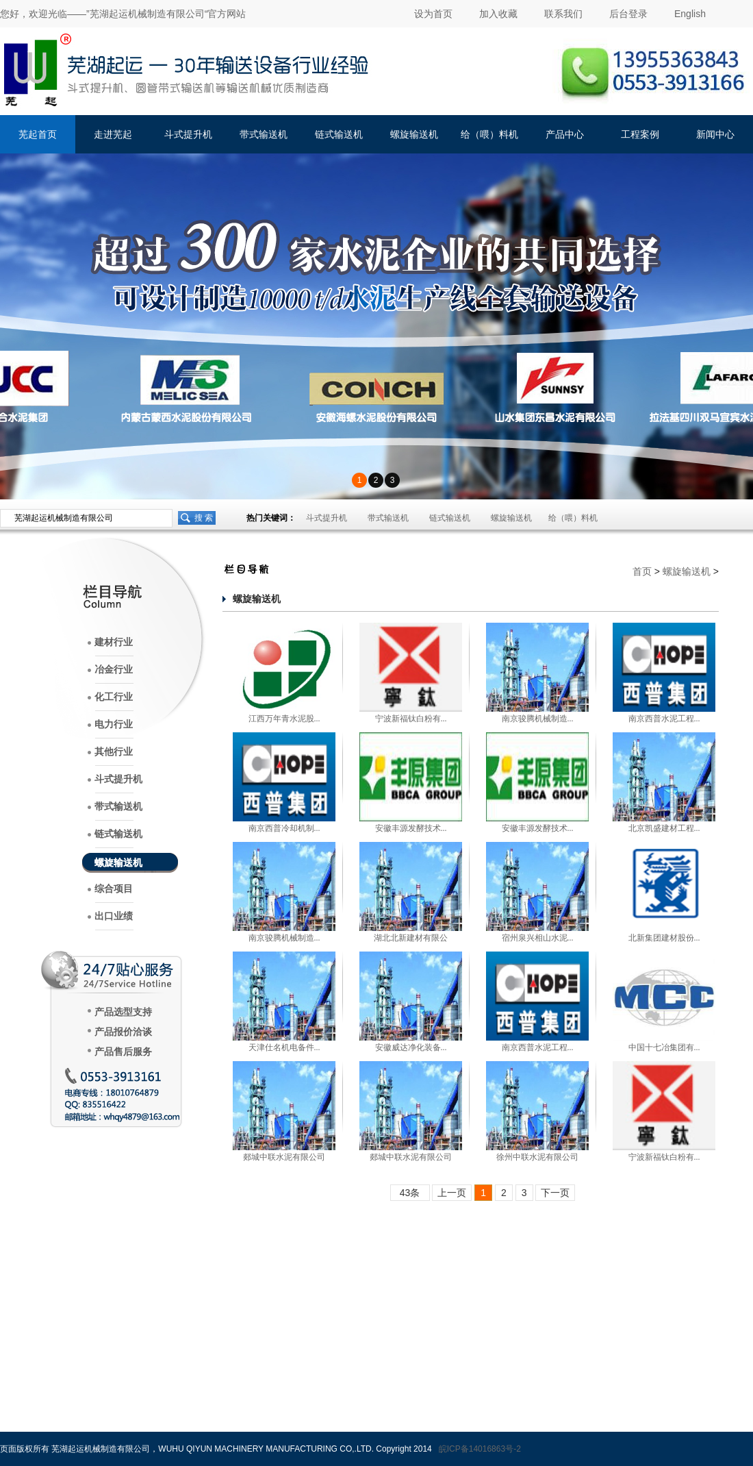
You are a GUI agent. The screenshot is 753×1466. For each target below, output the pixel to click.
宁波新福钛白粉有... (411, 718)
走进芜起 (113, 134)
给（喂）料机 (489, 134)
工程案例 (640, 134)
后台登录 (628, 13)
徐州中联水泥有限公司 (537, 1157)
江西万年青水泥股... (284, 718)
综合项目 (113, 889)
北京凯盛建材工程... (664, 828)
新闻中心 (715, 134)
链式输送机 (339, 134)
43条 (410, 1192)
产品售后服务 (123, 1052)
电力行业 (113, 724)
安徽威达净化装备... (411, 1047)
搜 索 (203, 518)
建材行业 (113, 642)
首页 (642, 571)
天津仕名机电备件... (284, 1047)
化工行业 (113, 697)
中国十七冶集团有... (664, 1047)
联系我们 (563, 13)
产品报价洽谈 (123, 1032)
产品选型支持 (123, 1012)
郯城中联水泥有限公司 (284, 1157)
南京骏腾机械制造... (538, 718)
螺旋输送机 (414, 134)
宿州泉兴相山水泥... (538, 938)
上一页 (451, 1192)
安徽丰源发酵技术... (411, 828)
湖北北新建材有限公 (411, 938)
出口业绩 (113, 916)
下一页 (555, 1192)
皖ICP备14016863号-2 (480, 1449)
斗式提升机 (188, 134)
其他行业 (113, 752)
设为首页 (433, 13)
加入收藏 (498, 13)
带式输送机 (264, 134)
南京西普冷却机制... (284, 828)
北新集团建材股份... (664, 938)
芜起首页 (37, 134)
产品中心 (565, 134)
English (690, 13)
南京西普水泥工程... (664, 718)
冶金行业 (113, 669)
